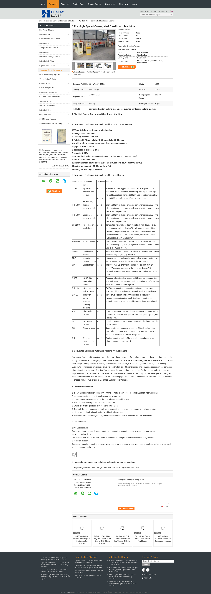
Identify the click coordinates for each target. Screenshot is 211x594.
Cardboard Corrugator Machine (64, 21)
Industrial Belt (44, 43)
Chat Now (123, 4)
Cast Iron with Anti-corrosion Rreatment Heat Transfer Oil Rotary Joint (122, 539)
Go (171, 15)
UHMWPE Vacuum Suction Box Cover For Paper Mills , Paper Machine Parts (89, 566)
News (134, 4)
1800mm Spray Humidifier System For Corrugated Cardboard (163, 538)
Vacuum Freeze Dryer (47, 106)
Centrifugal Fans (45, 83)
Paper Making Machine (47, 66)
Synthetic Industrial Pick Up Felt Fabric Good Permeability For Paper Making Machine (55, 565)
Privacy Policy (65, 592)
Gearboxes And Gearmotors (49, 97)
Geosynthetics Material (47, 79)
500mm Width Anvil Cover (110, 468)
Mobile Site (147, 578)
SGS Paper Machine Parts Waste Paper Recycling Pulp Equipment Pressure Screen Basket (123, 570)
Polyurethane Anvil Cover (130, 468)
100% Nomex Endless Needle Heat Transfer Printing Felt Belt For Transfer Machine (123, 584)
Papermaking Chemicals (48, 92)
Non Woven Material (46, 30)
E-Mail (144, 574)
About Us (65, 4)
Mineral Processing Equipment (50, 74)
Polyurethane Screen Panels (49, 39)
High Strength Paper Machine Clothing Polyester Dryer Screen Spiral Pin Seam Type (55, 577)
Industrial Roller (45, 34)
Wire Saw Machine (46, 101)
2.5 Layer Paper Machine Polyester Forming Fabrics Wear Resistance (54, 559)
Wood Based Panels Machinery (50, 123)
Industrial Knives (45, 110)
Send (146, 565)
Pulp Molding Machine (47, 88)
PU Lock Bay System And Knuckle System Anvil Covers (142, 538)
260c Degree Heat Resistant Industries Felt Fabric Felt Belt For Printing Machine (123, 577)
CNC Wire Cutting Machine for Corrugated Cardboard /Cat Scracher (81, 539)
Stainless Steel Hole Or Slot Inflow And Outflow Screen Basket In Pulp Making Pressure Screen (123, 563)
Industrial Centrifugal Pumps (49, 57)
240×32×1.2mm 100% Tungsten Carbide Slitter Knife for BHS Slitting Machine (102, 539)
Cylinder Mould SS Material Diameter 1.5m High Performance (88, 561)
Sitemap (152, 574)
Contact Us (110, 4)
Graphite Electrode (46, 115)
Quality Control (94, 4)
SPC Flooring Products (47, 119)
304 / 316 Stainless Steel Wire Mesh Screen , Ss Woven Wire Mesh (54, 571)
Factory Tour (78, 4)
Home (42, 4)
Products (53, 4)
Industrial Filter (44, 52)
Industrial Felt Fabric (46, 61)
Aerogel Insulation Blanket (48, 48)
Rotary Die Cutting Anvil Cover (89, 468)
